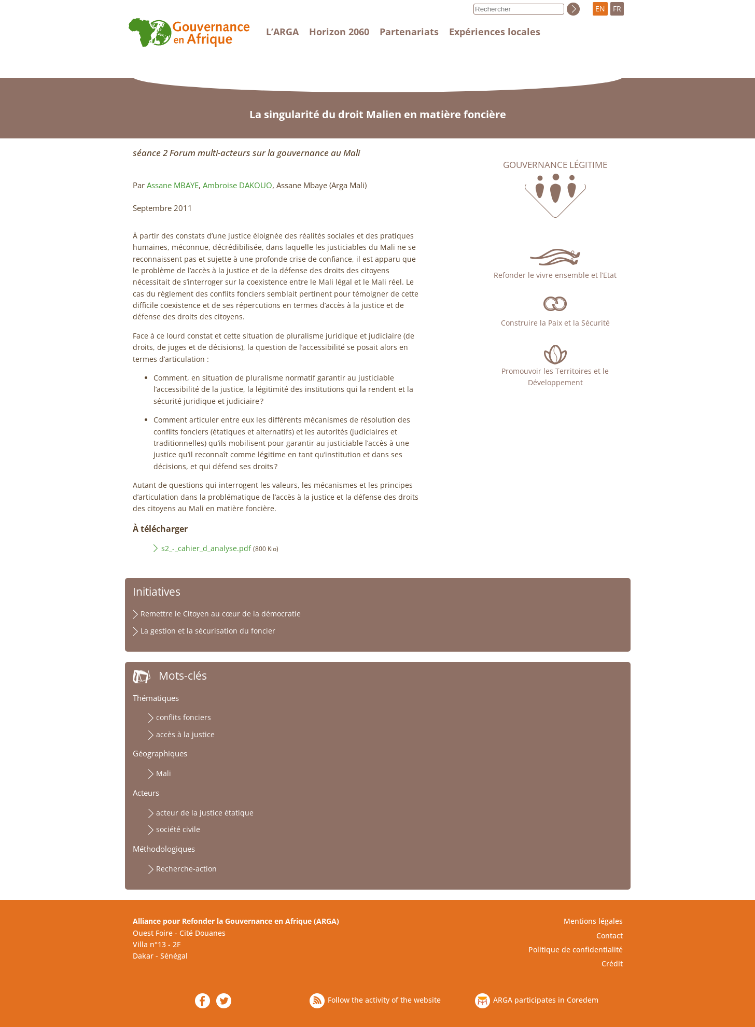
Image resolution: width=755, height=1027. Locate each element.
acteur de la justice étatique (205, 813)
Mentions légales (593, 921)
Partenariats (409, 31)
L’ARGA (282, 31)
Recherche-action (186, 869)
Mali (163, 773)
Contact (609, 935)
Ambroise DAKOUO (237, 185)
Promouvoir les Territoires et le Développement (555, 376)
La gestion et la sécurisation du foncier (208, 631)
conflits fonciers (183, 717)
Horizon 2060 (339, 31)
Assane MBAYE (173, 185)
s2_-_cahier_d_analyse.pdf (206, 548)
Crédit (612, 963)
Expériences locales (494, 31)
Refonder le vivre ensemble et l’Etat (555, 275)
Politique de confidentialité (575, 949)
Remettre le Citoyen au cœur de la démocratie (221, 613)
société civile (178, 829)
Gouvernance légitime (555, 165)
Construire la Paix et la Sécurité (555, 323)
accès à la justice (185, 734)
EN (600, 8)
